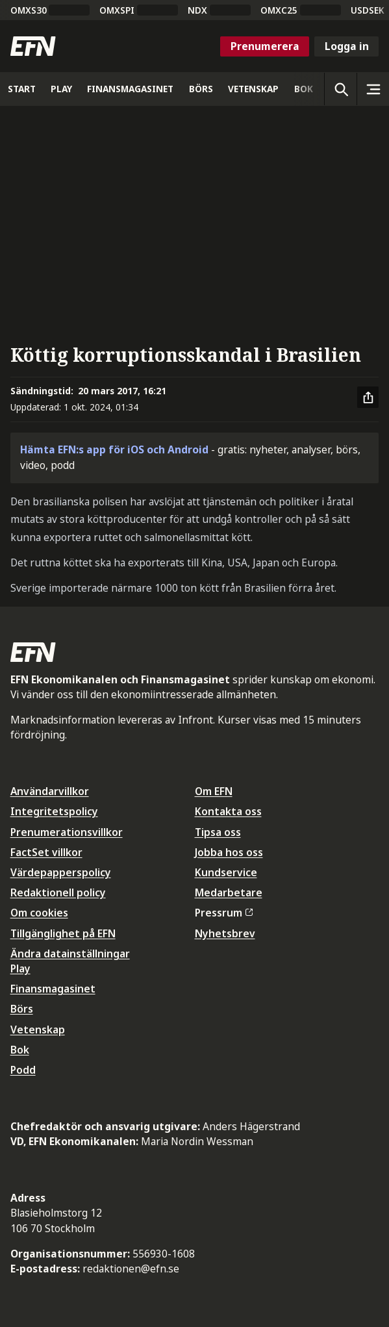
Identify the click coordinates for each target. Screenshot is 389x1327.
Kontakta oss (228, 811)
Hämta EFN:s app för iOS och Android (114, 449)
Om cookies (39, 912)
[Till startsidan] (33, 46)
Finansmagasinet (52, 988)
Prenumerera (265, 46)
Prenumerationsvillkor (66, 832)
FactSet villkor (46, 852)
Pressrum (224, 912)
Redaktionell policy (58, 892)
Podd (23, 1070)
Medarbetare (228, 892)
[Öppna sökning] (340, 89)
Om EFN (213, 791)
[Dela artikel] (368, 397)
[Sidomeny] (373, 89)
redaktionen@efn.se (130, 1268)
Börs (21, 1009)
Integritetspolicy (54, 811)
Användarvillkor (49, 791)
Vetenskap (37, 1029)
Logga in (347, 46)
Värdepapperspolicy (60, 872)
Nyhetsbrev (225, 933)
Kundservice (226, 872)
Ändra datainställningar (70, 953)
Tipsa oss (218, 832)
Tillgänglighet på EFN (63, 933)
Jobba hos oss (229, 852)
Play (20, 968)
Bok (19, 1050)
